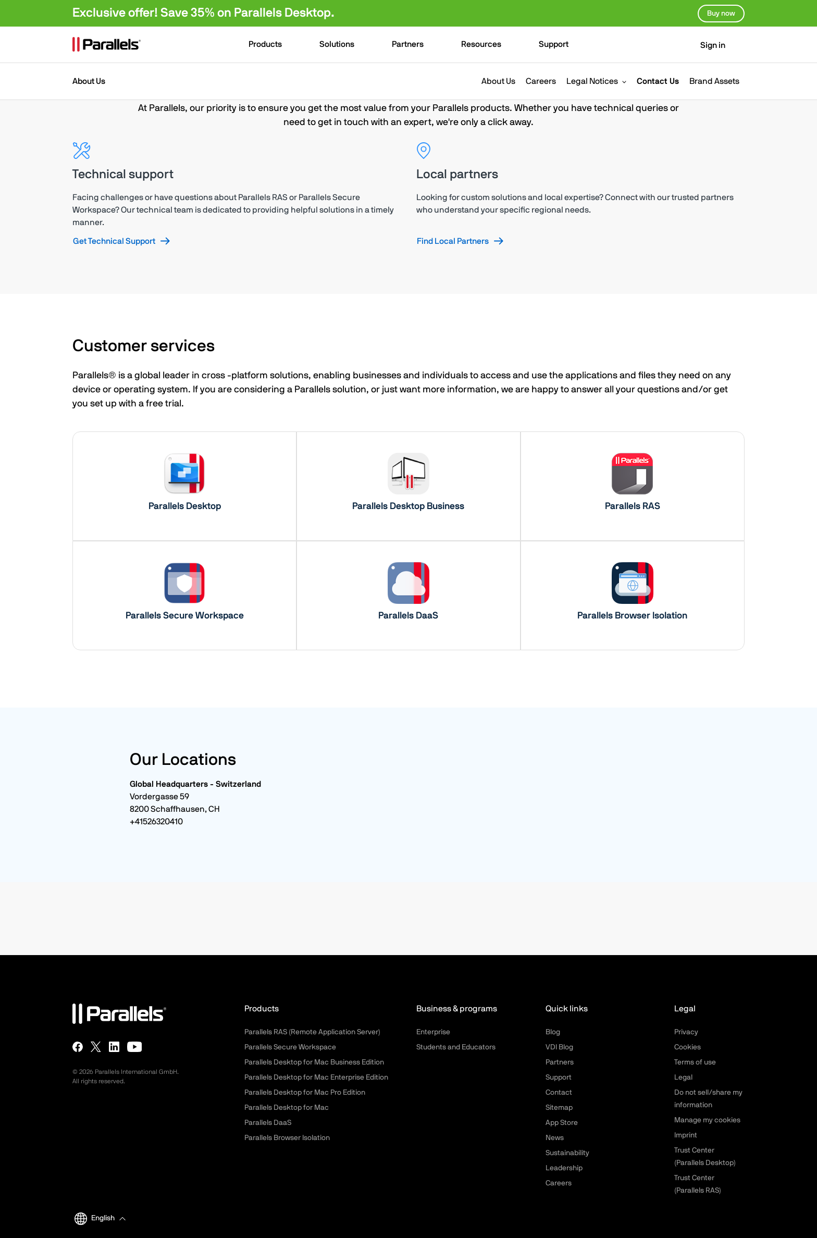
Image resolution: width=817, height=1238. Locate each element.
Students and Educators (456, 1047)
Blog (553, 1032)
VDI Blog (559, 1047)
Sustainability (567, 1153)
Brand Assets (714, 81)
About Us (498, 81)
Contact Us (658, 81)
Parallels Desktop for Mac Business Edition (314, 1062)
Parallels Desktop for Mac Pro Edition (304, 1092)
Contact (559, 1092)
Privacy (686, 1032)
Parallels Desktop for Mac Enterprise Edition (316, 1077)
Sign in (706, 45)
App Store (562, 1122)
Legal (683, 1077)
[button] (270, 45)
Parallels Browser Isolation (287, 1138)
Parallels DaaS (267, 1122)
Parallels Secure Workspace (290, 1047)
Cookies (687, 1047)
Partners (560, 1062)
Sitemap (559, 1107)
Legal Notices (592, 81)
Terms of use (695, 1062)
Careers (541, 81)
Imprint (685, 1135)
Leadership (564, 1168)
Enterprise (433, 1032)
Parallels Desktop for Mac (286, 1107)
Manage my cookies (707, 1120)
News (555, 1138)
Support (559, 1077)
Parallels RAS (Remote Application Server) (312, 1032)
